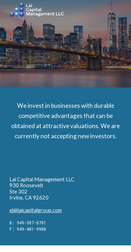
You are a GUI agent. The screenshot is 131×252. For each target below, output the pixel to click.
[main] (66, 134)
